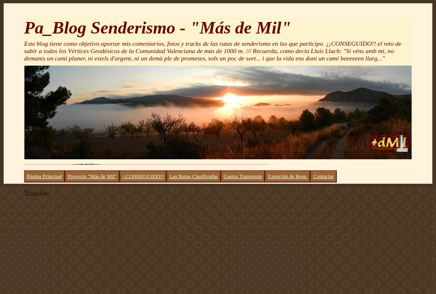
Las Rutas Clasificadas (193, 176)
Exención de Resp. (287, 176)
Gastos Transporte (243, 176)
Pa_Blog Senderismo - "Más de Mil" (157, 27)
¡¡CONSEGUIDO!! (143, 176)
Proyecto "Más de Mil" (92, 176)
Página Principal (44, 176)
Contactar (323, 176)
